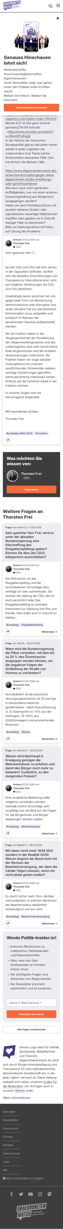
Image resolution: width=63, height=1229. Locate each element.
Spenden (9, 1111)
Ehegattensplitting (32, 624)
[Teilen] (7, 439)
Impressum (10, 1128)
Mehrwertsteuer (30, 826)
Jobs (6, 1161)
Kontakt (8, 1145)
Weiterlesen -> (49, 631)
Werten (20, 1090)
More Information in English (23, 1178)
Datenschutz (11, 1153)
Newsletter (10, 1120)
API (5, 1170)
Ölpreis (25, 731)
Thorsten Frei (21, 243)
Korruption (41, 433)
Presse (8, 1136)
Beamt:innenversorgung (35, 916)
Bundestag (12, 624)
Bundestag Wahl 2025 (19, 433)
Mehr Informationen (16, 1097)
